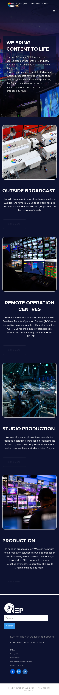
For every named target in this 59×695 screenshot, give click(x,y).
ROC (26, 4)
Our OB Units (16, 4)
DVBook (45, 4)
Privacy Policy (15, 654)
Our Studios (35, 4)
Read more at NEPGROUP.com (27, 642)
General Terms (15, 658)
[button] (54, 11)
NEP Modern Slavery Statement (21, 661)
